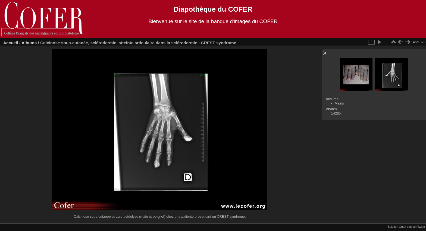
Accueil (10, 42)
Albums (29, 42)
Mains (339, 103)
